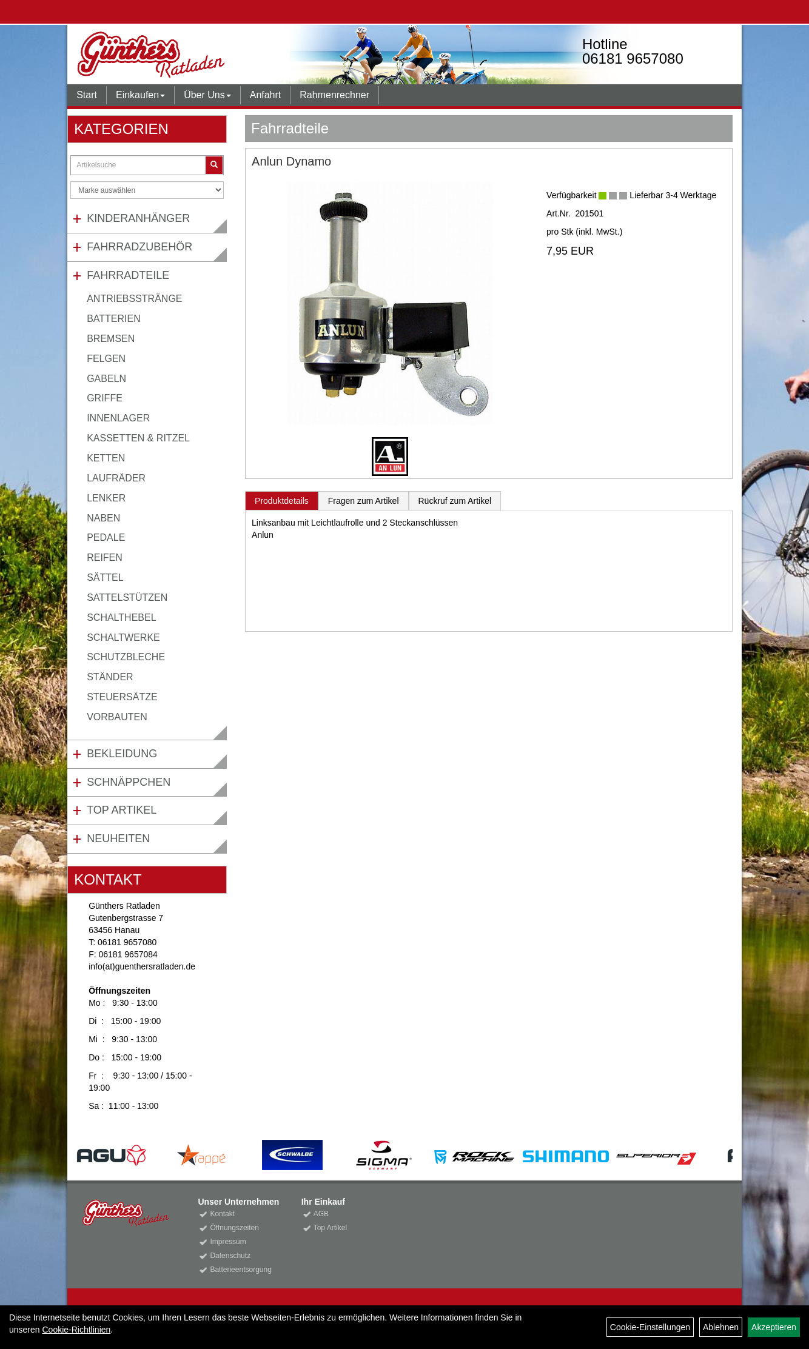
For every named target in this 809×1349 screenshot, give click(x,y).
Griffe (105, 398)
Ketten (106, 458)
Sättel (105, 577)
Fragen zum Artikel (363, 501)
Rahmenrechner (334, 95)
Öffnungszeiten (234, 1227)
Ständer (110, 677)
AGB (321, 1214)
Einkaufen (140, 95)
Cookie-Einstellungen (650, 1327)
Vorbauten (117, 717)
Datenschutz (230, 1255)
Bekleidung (122, 754)
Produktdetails (282, 501)
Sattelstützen (127, 597)
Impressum (228, 1241)
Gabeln (106, 378)
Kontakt (222, 1214)
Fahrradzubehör (139, 247)
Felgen (106, 358)
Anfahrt (265, 95)
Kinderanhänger (138, 218)
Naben (103, 518)
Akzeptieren (773, 1327)
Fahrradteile (128, 275)
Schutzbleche (126, 657)
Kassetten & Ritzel (138, 438)
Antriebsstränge (134, 298)
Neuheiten (118, 838)
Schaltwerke (123, 637)
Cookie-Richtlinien (76, 1329)
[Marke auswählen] (147, 190)
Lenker (106, 498)
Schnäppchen (128, 782)
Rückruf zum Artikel (455, 501)
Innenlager (118, 418)
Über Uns (207, 95)
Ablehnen (721, 1327)
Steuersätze (122, 697)
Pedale (106, 537)
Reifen (105, 557)
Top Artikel (121, 810)
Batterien (114, 318)
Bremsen (111, 338)
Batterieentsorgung (240, 1269)
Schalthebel (121, 617)
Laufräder (116, 478)
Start (86, 95)
